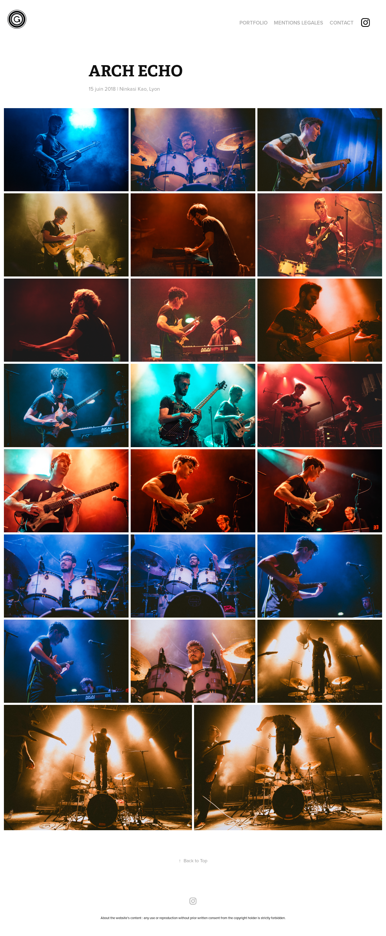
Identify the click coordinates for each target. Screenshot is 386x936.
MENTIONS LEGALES (298, 22)
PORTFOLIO (253, 22)
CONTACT (342, 22)
